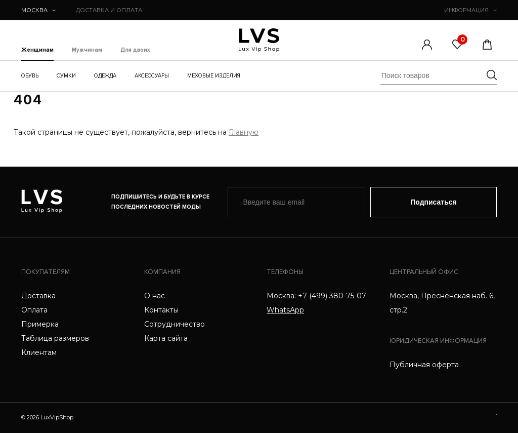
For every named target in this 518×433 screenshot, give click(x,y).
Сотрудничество (174, 324)
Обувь (29, 75)
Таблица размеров (55, 338)
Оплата (34, 309)
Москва (38, 10)
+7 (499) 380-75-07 (332, 295)
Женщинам (37, 50)
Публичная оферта (424, 364)
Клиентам (39, 352)
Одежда (105, 75)
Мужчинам (87, 50)
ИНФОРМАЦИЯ (470, 10)
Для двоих (135, 50)
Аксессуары (152, 75)
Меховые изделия (213, 75)
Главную (243, 132)
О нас (154, 295)
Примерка (40, 324)
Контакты (161, 309)
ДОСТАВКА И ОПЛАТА (109, 10)
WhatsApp (285, 309)
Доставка (38, 295)
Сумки (66, 75)
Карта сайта (166, 338)
